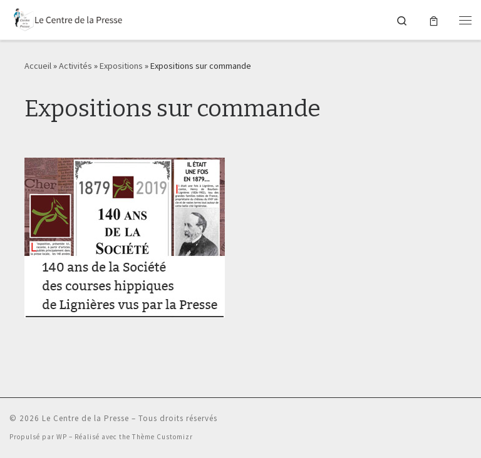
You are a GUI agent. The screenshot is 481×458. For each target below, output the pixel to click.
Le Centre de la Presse (85, 418)
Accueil (37, 65)
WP (61, 436)
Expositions (121, 65)
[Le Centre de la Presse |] (65, 18)
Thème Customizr (162, 436)
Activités (75, 65)
